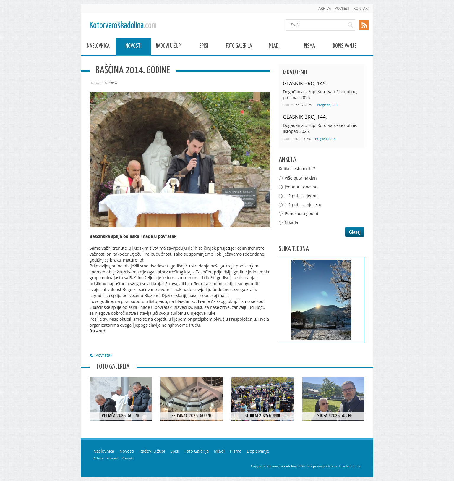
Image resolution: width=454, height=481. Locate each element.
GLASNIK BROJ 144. (305, 116)
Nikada (291, 222)
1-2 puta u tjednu (301, 195)
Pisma (309, 47)
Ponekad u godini (301, 213)
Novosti (133, 47)
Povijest (342, 8)
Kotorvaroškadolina (123, 25)
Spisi (203, 47)
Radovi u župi (169, 47)
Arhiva (324, 8)
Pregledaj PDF (327, 105)
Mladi (274, 47)
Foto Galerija (239, 47)
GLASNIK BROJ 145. (305, 83)
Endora (355, 466)
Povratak (103, 355)
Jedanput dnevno (301, 187)
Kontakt (362, 8)
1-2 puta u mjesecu (303, 204)
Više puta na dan (301, 178)
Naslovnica (98, 47)
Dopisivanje (344, 47)
